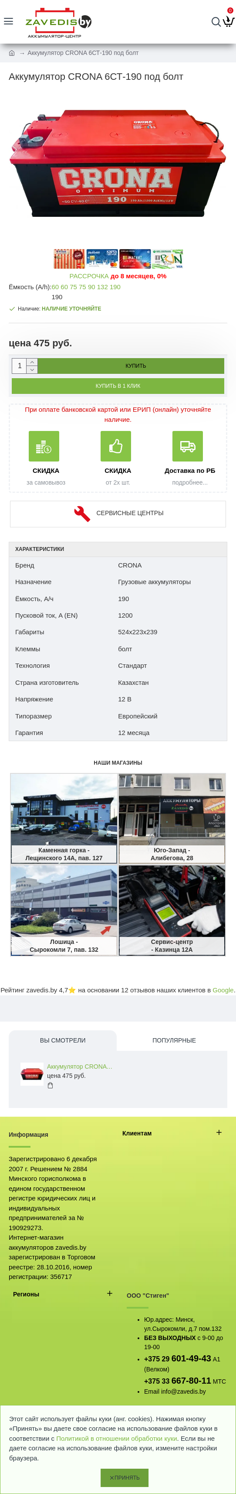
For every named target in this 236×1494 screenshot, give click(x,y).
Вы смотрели (63, 1040)
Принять (127, 1478)
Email (151, 1391)
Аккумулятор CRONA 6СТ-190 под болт (80, 1066)
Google (222, 990)
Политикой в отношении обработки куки (116, 1438)
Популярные (174, 1040)
